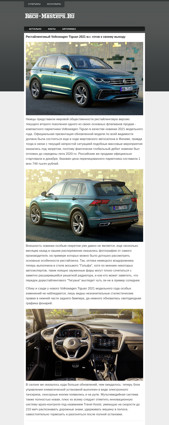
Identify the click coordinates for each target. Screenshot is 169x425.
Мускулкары (54, 4)
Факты (52, 29)
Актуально (35, 29)
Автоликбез (69, 29)
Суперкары (34, 4)
